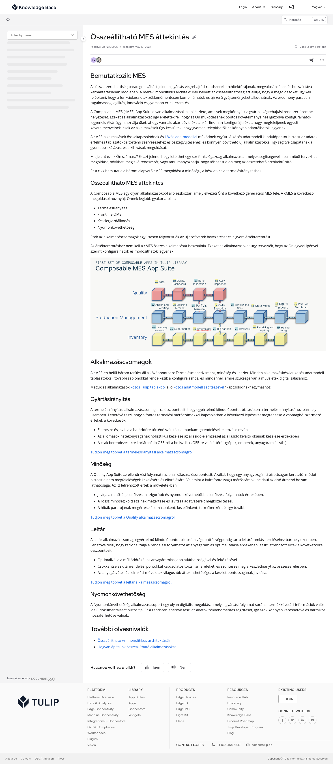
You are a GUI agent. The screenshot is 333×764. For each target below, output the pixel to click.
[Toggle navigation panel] (83, 38)
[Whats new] (291, 7)
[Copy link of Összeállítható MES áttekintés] (194, 37)
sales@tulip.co (259, 745)
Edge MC (182, 709)
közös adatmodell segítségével (198, 387)
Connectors (137, 709)
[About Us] (258, 7)
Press (61, 758)
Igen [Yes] (152, 667)
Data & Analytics (99, 703)
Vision (91, 745)
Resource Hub (237, 697)
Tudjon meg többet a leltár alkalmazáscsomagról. (131, 582)
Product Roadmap (240, 721)
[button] (304, 19)
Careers (26, 758)
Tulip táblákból (153, 387)
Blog (230, 733)
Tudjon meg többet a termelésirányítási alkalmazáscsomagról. (142, 452)
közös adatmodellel (181, 136)
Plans (180, 721)
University (234, 703)
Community (235, 709)
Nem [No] (179, 667)
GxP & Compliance (101, 727)
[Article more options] (322, 60)
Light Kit (182, 715)
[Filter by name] (42, 35)
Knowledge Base (239, 715)
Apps (132, 703)
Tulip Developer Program (245, 727)
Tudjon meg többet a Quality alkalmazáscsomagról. (133, 517)
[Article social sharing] (311, 60)
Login (288, 699)
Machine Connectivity (102, 715)
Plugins (92, 739)
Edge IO (182, 703)
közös (135, 387)
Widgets (135, 715)
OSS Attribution (44, 758)
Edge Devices (186, 697)
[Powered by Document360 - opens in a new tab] (31, 678)
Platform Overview (100, 697)
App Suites (137, 697)
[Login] (243, 7)
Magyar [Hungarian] (313, 7)
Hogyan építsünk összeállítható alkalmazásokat (137, 646)
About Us (11, 758)
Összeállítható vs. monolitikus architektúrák (134, 640)
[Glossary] (277, 7)
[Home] (34, 7)
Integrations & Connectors (106, 721)
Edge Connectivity (100, 709)
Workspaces (96, 733)
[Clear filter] (72, 35)
